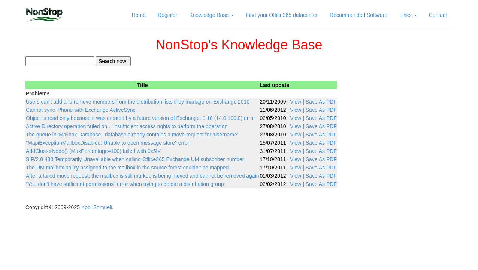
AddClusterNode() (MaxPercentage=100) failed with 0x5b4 (94, 151)
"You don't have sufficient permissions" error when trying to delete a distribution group (125, 184)
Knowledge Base (211, 15)
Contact (438, 15)
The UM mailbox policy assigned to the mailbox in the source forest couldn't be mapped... (129, 168)
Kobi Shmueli (96, 207)
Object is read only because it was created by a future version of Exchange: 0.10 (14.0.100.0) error (140, 118)
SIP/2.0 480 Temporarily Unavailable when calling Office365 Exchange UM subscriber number (135, 159)
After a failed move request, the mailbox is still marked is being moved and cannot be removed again (142, 176)
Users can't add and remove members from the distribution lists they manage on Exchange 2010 (137, 102)
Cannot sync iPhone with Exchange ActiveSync (81, 110)
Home (139, 15)
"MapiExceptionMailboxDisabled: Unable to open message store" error (107, 143)
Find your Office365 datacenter (282, 15)
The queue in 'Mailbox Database (132, 135)
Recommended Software (358, 15)
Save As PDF (321, 102)
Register (167, 15)
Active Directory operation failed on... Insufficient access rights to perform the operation (126, 126)
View (295, 102)
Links (408, 15)
